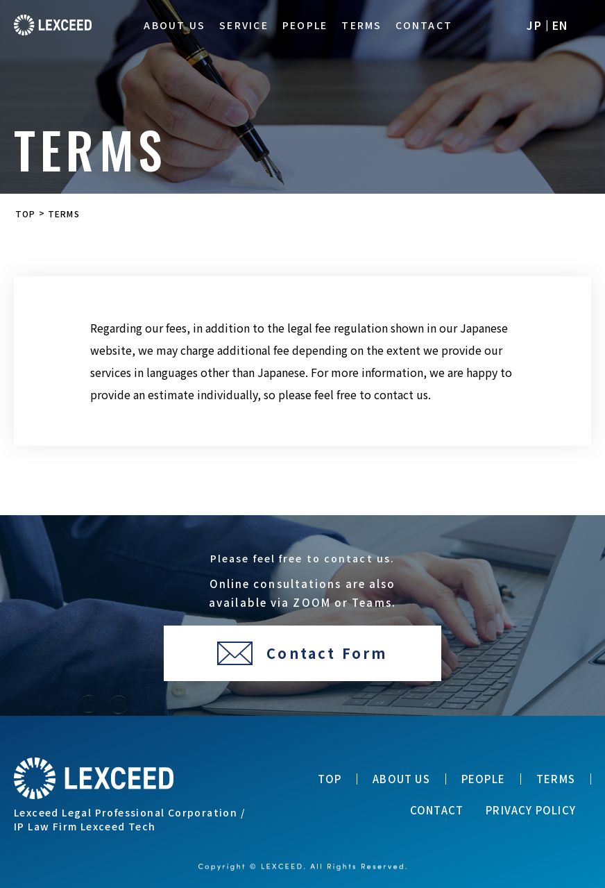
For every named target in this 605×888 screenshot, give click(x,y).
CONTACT (423, 25)
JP (534, 25)
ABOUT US (174, 25)
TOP (330, 779)
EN (560, 25)
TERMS (361, 25)
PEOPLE (304, 25)
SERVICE (244, 25)
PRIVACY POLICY (531, 810)
